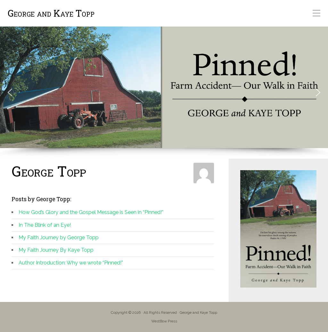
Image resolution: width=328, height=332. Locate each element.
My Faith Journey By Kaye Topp (56, 250)
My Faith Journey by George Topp (59, 237)
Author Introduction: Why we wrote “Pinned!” (71, 263)
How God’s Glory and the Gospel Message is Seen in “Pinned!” (91, 212)
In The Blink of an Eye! (45, 225)
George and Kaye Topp (51, 13)
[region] (164, 93)
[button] (10, 92)
